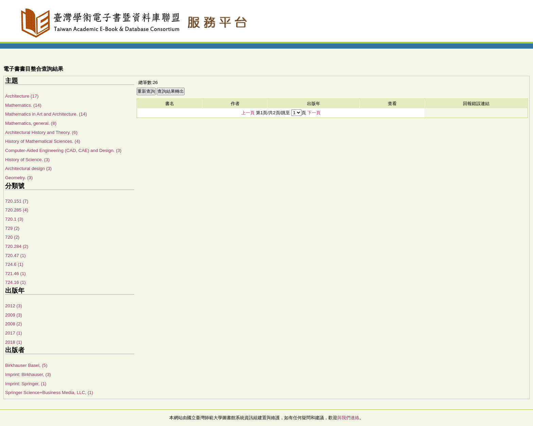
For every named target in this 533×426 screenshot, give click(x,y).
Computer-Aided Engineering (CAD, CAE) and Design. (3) (63, 150)
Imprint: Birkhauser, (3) (28, 374)
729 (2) (12, 228)
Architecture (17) (22, 96)
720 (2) (12, 237)
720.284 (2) (16, 246)
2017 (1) (13, 333)
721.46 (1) (15, 273)
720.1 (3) (14, 219)
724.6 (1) (14, 264)
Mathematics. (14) (23, 105)
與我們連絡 (348, 417)
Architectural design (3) (28, 168)
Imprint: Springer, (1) (25, 383)
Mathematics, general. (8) (30, 123)
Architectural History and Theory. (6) (41, 132)
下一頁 (314, 112)
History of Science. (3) (27, 159)
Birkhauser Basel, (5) (26, 365)
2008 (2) (13, 323)
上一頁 (248, 112)
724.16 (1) (15, 282)
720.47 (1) (15, 255)
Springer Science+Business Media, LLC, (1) (49, 392)
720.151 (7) (16, 201)
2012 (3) (13, 305)
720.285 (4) (16, 209)
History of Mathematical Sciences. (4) (42, 141)
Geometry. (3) (19, 177)
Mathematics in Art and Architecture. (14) (46, 114)
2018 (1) (13, 342)
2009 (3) (13, 315)
